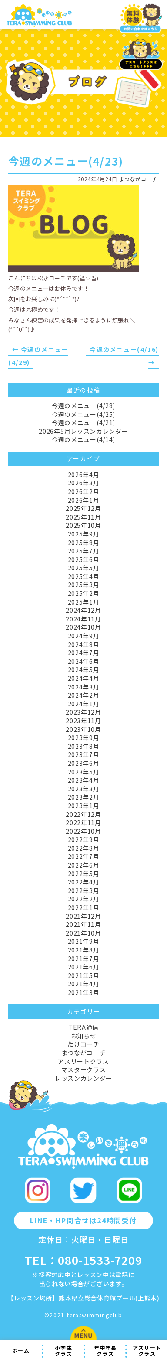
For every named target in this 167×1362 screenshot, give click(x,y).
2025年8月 (84, 542)
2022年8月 (84, 848)
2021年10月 (83, 933)
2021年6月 (84, 966)
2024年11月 (83, 618)
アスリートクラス (147, 1351)
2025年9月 (84, 534)
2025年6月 (84, 559)
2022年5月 (84, 873)
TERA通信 (83, 1027)
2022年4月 (84, 882)
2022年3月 (84, 890)
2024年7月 (84, 652)
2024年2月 (84, 695)
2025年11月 (83, 517)
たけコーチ (83, 1044)
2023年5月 (84, 771)
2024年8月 (84, 644)
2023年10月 (83, 729)
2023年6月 (84, 763)
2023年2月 (84, 797)
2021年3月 (84, 992)
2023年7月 (84, 754)
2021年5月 (84, 975)
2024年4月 (84, 678)
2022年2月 (84, 898)
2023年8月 (84, 746)
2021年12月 (83, 916)
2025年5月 (84, 567)
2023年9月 (84, 737)
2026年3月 (84, 482)
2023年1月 (84, 805)
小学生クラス (63, 1351)
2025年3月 (84, 584)
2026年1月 (84, 500)
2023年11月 (83, 720)
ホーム (21, 1350)
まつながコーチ (138, 178)
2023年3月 (84, 788)
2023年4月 (84, 780)
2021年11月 (83, 924)
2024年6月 (84, 661)
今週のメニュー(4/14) (83, 439)
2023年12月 (83, 712)
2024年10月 (83, 627)
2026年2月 (84, 491)
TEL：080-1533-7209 (83, 1260)
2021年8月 (84, 950)
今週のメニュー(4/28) (83, 405)
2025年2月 (84, 593)
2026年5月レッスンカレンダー (83, 431)
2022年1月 (84, 907)
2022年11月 (83, 822)
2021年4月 (84, 983)
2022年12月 (83, 814)
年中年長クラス (105, 1351)
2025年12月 (83, 508)
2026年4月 (84, 474)
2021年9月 (84, 941)
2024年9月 (84, 635)
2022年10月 (83, 831)
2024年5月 (84, 669)
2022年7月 (84, 856)
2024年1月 (84, 703)
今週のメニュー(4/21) (83, 422)
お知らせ (84, 1035)
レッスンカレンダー (83, 1078)
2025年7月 (84, 550)
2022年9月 (84, 839)
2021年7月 (84, 958)
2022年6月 (84, 865)
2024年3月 (84, 687)
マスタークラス (83, 1069)
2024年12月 (83, 610)
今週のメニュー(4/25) (83, 414)
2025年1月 (84, 602)
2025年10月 (83, 525)
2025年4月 (84, 576)
